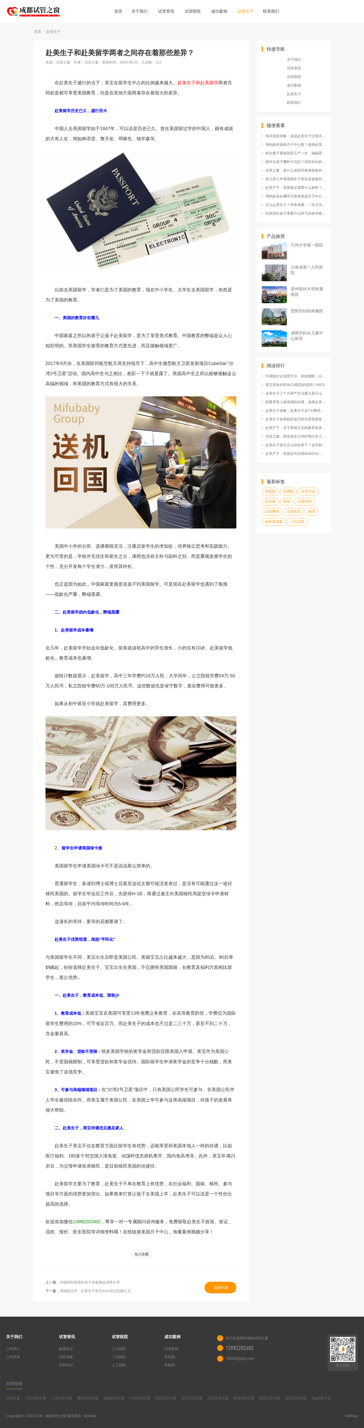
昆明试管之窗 (243, 1398)
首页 (118, 11)
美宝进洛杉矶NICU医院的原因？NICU (295, 385)
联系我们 (271, 11)
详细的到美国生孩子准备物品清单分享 (90, 1282)
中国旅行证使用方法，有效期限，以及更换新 (295, 376)
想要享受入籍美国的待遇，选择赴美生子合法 (295, 402)
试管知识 (66, 1365)
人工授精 (119, 1365)
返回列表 (221, 1288)
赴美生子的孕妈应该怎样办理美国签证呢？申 (295, 419)
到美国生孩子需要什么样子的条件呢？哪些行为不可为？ (295, 213)
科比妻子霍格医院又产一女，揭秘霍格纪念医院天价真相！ (295, 153)
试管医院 (193, 11)
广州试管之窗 (139, 1398)
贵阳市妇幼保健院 (307, 311)
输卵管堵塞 (274, 522)
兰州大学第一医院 (307, 245)
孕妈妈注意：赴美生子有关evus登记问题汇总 (95, 1291)
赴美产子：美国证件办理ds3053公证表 (295, 454)
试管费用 (272, 511)
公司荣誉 (13, 1357)
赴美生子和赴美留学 (197, 82)
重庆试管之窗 (87, 1398)
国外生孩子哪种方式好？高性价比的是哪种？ (295, 162)
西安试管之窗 (269, 1398)
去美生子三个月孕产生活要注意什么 (293, 393)
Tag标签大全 (321, 1398)
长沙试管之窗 (191, 1398)
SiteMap (90, 1416)
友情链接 (14, 1383)
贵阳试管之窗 (165, 1398)
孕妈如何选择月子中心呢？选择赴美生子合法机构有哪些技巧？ (295, 144)
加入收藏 (141, 1254)
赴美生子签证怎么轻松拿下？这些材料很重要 (295, 445)
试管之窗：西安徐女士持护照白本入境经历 (295, 436)
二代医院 (119, 1357)
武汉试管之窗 (218, 1398)
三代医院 (119, 1349)
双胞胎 (288, 491)
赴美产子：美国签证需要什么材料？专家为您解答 (295, 188)
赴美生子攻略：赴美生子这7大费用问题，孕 (295, 411)
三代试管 (297, 522)
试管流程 (305, 501)
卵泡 (286, 501)
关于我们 (139, 11)
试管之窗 (13, 1398)
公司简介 (13, 1349)
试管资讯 (166, 11)
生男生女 (308, 491)
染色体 (270, 501)
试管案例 (171, 1349)
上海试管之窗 (61, 1398)
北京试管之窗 (35, 1398)
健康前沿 (66, 1349)
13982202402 (240, 1348)
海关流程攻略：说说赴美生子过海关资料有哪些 (295, 136)
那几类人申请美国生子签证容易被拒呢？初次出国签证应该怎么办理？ (295, 179)
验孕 (311, 511)
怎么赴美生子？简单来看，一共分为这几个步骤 (295, 205)
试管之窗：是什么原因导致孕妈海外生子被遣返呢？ (295, 170)
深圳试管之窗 (295, 1398)
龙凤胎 (270, 491)
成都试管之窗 (113, 1398)
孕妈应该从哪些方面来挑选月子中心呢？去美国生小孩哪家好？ (295, 196)
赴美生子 (246, 11)
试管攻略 (66, 1357)
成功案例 (219, 11)
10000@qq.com (240, 1358)
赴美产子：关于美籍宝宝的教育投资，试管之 (295, 428)
